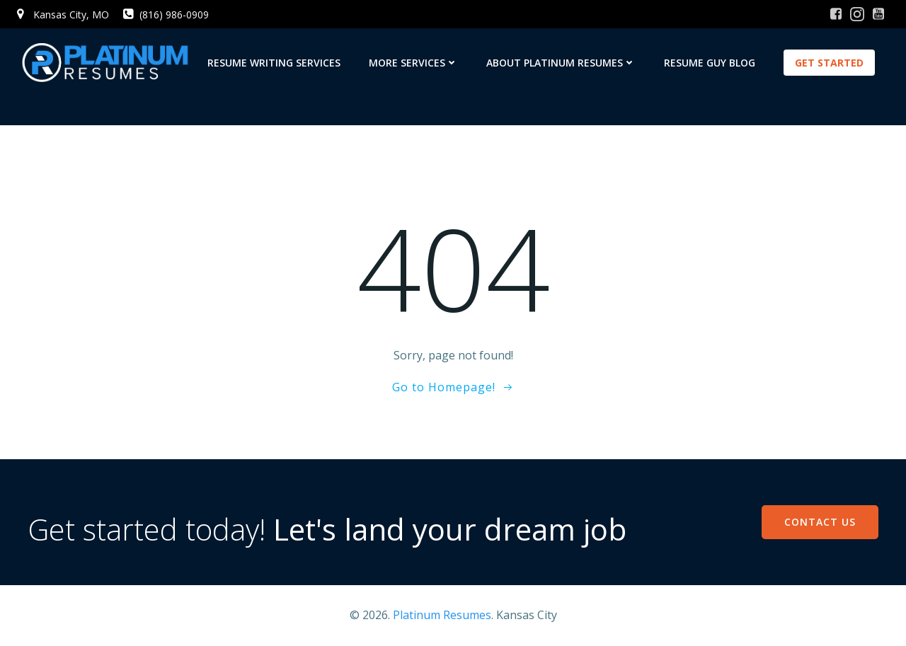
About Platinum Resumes (561, 62)
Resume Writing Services (273, 62)
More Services (413, 62)
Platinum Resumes (442, 615)
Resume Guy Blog (709, 62)
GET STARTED (829, 62)
